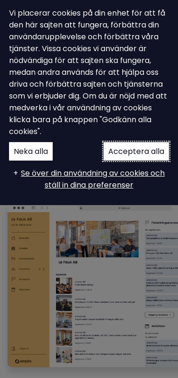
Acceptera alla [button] (136, 151)
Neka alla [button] (31, 151)
